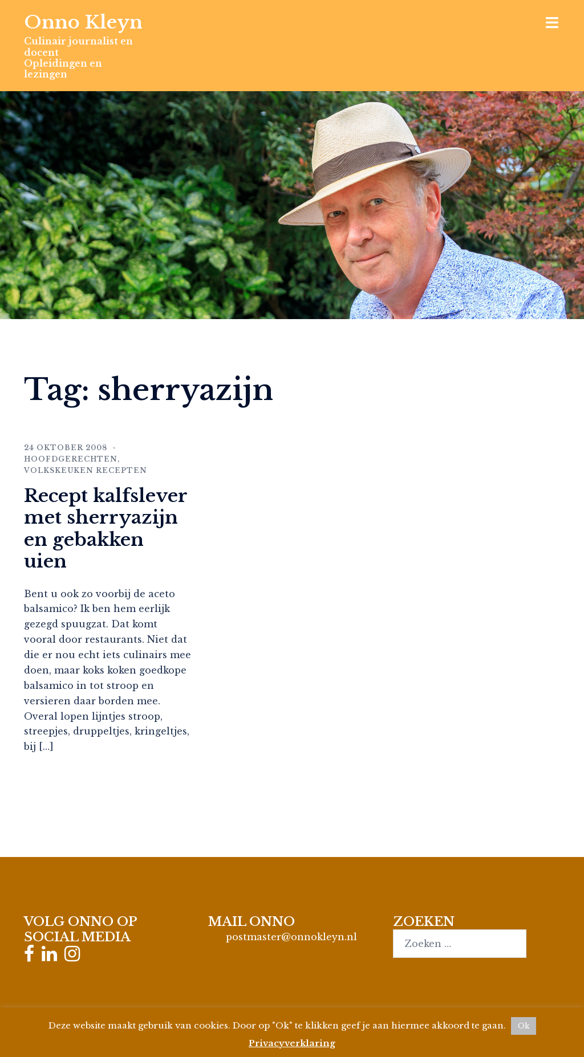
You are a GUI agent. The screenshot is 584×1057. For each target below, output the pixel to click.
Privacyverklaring (292, 1043)
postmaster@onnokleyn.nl (291, 936)
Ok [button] (523, 1026)
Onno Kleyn (83, 22)
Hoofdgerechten (70, 459)
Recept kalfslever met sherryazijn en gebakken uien (105, 528)
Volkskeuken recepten (85, 470)
